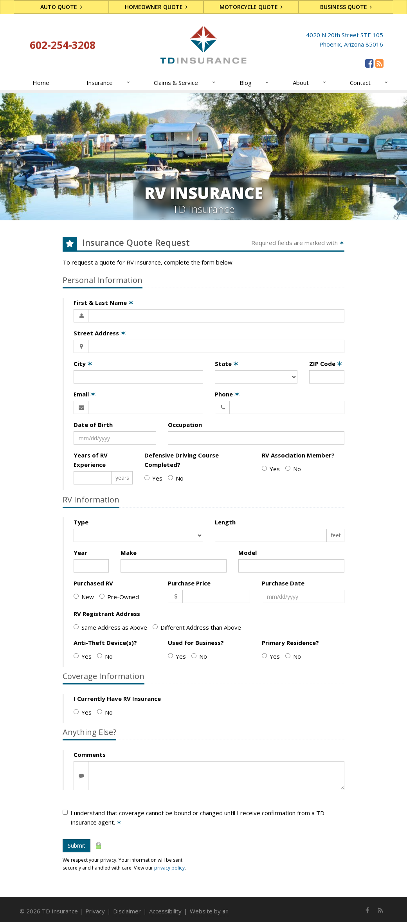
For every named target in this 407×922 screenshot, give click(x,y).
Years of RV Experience (91, 459)
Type (81, 522)
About (310, 82)
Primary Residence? (290, 642)
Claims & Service (185, 82)
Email (84, 394)
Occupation (185, 425)
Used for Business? (196, 642)
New (84, 597)
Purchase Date (283, 583)
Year (80, 552)
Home (40, 82)
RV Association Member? (298, 455)
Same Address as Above (110, 627)
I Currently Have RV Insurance (117, 698)
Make (129, 552)
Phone (227, 394)
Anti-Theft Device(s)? (105, 642)
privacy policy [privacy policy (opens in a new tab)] (169, 867)
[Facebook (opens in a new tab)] (369, 63)
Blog (255, 82)
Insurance (108, 82)
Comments (90, 754)
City (83, 363)
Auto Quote (61, 7)
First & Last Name (103, 302)
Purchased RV (93, 583)
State (226, 363)
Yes (153, 478)
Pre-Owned (119, 597)
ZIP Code (325, 363)
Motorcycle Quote (251, 7)
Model (247, 552)
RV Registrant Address (107, 614)
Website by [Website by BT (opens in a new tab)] (209, 911)
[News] (379, 63)
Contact (369, 82)
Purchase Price (189, 583)
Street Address (100, 333)
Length (225, 522)
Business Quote (346, 7)
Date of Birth (93, 425)
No (176, 478)
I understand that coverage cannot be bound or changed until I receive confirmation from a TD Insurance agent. (193, 817)
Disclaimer (127, 911)
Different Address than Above (197, 627)
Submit (76, 845)
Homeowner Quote (156, 7)
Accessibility (165, 911)
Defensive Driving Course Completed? (181, 459)
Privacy (95, 911)
